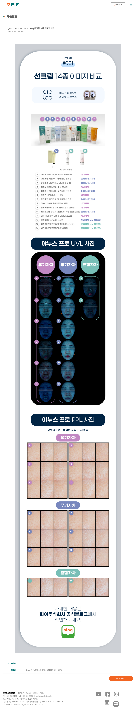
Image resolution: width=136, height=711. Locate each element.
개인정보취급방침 (9, 693)
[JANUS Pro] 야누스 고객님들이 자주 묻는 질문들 (44, 670)
